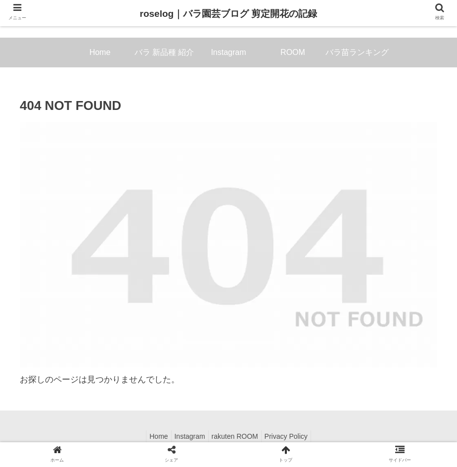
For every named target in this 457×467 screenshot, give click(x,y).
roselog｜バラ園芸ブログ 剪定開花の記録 (229, 13)
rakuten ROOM (237, 436)
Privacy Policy (292, 436)
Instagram (187, 436)
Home (152, 436)
